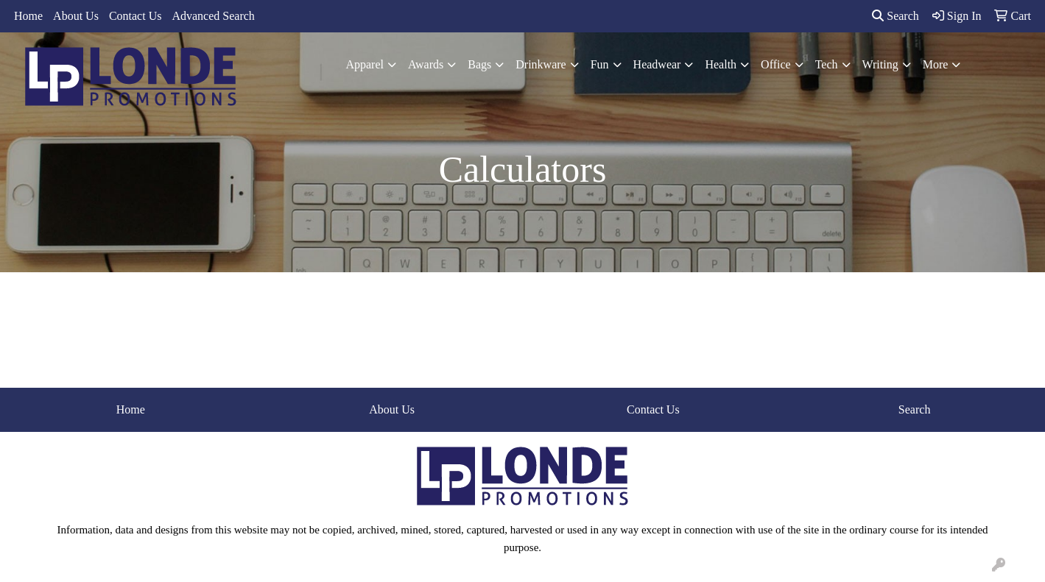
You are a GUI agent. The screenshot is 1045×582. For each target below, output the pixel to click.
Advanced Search (213, 16)
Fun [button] (600, 64)
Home (28, 16)
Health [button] (720, 64)
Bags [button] (479, 64)
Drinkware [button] (541, 64)
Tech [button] (826, 64)
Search (895, 16)
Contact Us (135, 16)
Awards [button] (425, 64)
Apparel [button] (364, 64)
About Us (76, 16)
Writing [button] (880, 64)
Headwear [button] (657, 64)
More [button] (936, 64)
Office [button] (776, 64)
